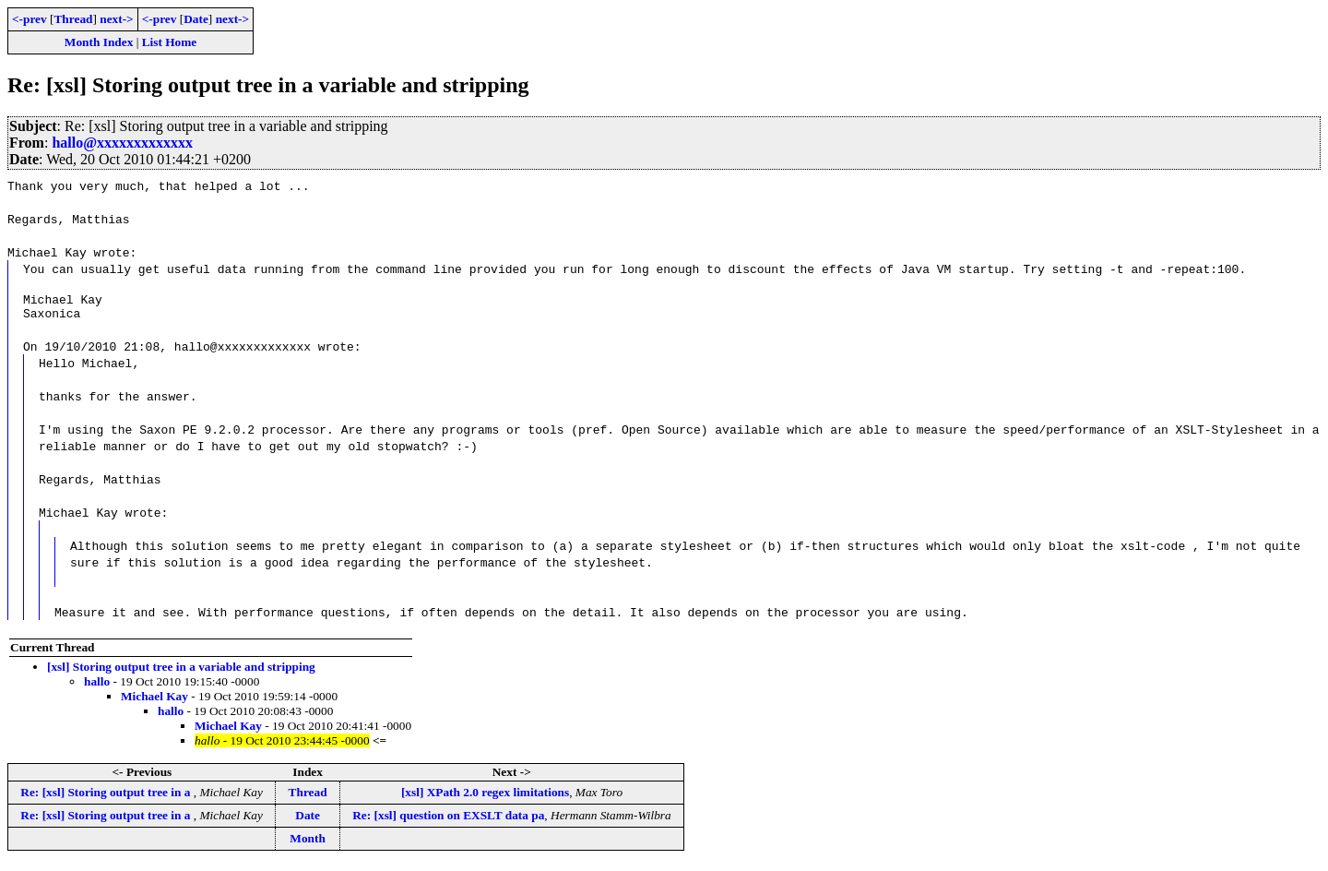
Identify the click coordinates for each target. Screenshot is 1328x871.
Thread (72, 19)
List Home (169, 42)
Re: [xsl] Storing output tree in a (106, 798)
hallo (97, 687)
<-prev (29, 19)
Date (196, 19)
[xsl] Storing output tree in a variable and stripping (181, 672)
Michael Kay (154, 702)
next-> (116, 19)
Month (308, 844)
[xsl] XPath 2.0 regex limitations (485, 798)
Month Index (99, 42)
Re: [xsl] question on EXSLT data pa (448, 821)
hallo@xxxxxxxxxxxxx (122, 142)
